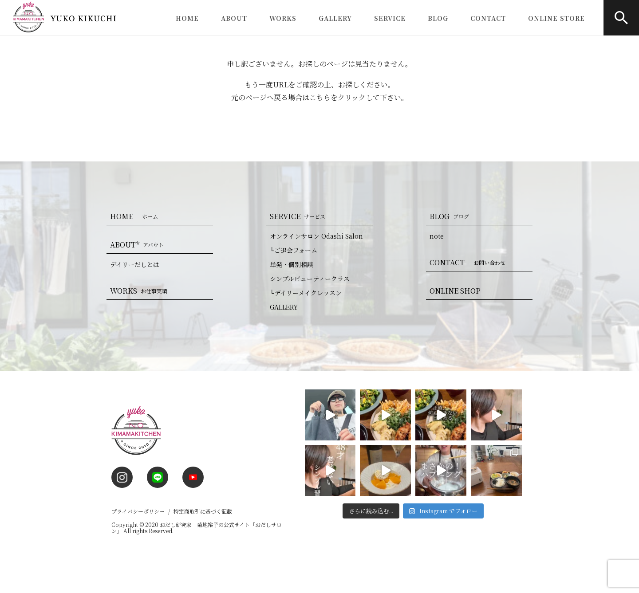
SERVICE (390, 18)
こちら (320, 97)
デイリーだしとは (134, 264)
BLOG (438, 18)
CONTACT (488, 18)
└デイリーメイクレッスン (306, 292)
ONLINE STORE (556, 18)
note (437, 236)
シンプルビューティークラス (310, 278)
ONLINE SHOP (455, 291)
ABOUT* (138, 245)
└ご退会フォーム (293, 250)
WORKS (282, 18)
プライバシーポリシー (138, 511)
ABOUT (234, 18)
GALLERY (335, 18)
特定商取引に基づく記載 (203, 511)
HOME (187, 18)
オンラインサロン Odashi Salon (316, 236)
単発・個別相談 (291, 264)
